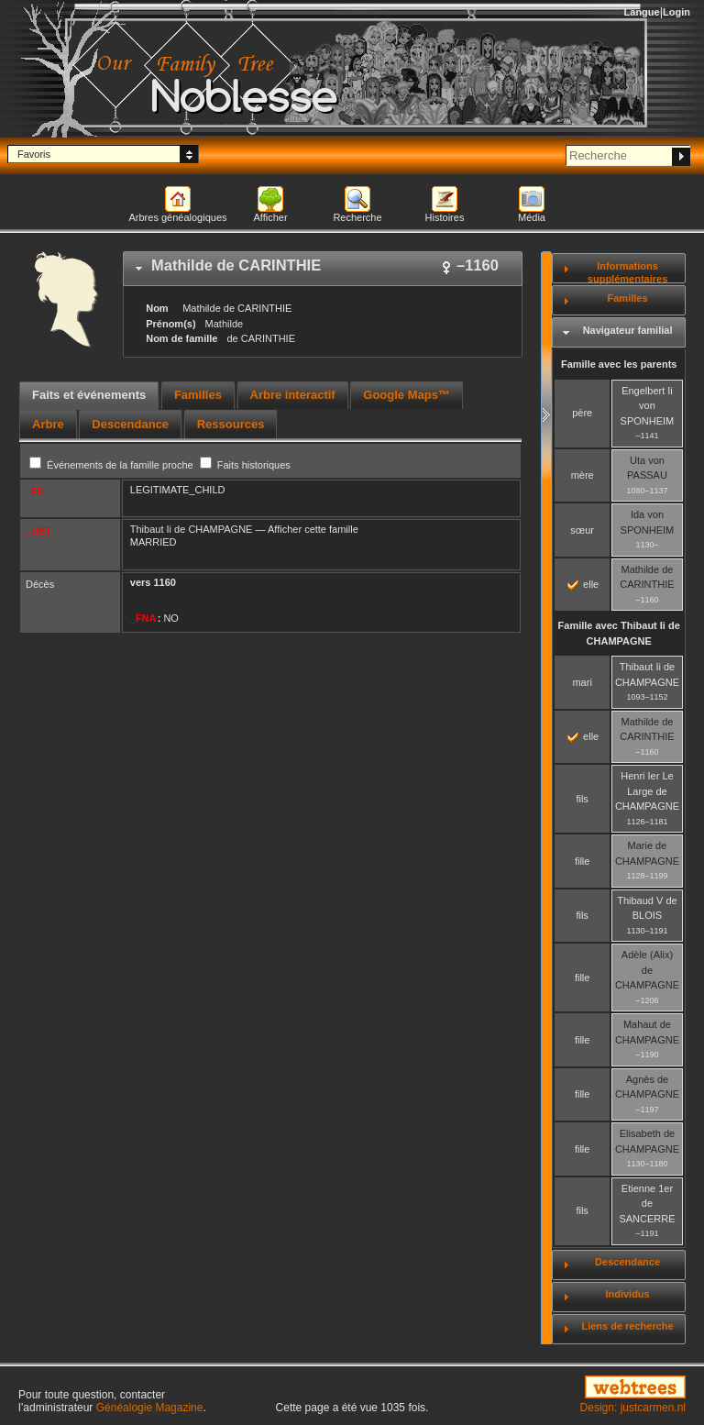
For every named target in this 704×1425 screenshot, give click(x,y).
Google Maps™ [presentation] (406, 395)
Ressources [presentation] (231, 424)
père (582, 412)
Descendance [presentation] (130, 424)
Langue (642, 11)
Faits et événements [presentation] (89, 395)
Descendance (627, 1261)
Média (531, 217)
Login (676, 11)
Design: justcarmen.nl (633, 1407)
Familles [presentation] (198, 395)
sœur (582, 530)
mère (582, 475)
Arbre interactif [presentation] (293, 395)
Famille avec (619, 633)
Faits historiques (245, 464)
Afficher (270, 217)
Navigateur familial (628, 330)
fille (582, 861)
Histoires (445, 217)
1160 (164, 582)
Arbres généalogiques (177, 217)
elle (583, 584)
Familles (628, 298)
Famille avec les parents (619, 364)
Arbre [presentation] (48, 424)
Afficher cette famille (313, 529)
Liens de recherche (627, 1325)
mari (581, 682)
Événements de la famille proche (112, 464)
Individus (627, 1293)
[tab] (322, 268)
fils (582, 798)
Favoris (33, 154)
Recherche (357, 217)
